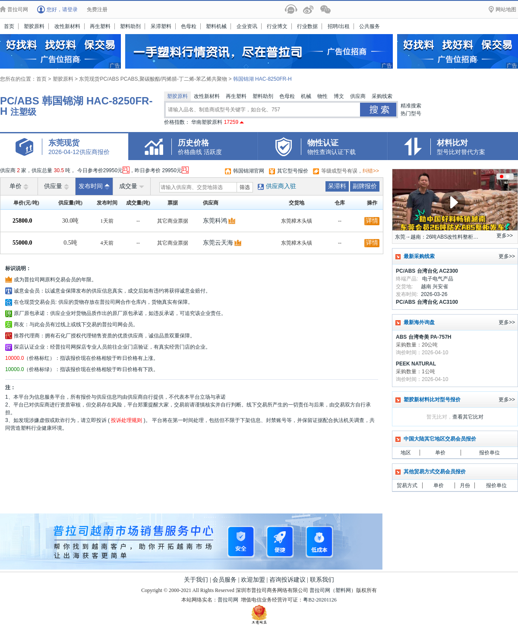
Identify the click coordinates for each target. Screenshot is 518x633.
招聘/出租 (339, 26)
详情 (372, 220)
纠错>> (371, 171)
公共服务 (369, 26)
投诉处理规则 (127, 420)
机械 (306, 96)
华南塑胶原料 (217, 122)
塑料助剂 (130, 26)
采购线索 (382, 96)
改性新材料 (67, 26)
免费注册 (97, 9)
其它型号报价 (292, 171)
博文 (339, 96)
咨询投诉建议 (287, 579)
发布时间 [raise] (94, 186)
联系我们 (322, 579)
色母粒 (188, 26)
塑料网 (343, 590)
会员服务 (224, 579)
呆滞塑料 (161, 26)
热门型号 (411, 113)
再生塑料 (100, 26)
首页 (9, 26)
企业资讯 (247, 26)
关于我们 (196, 579)
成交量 (131, 186)
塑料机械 (216, 26)
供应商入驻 (281, 186)
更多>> (504, 236)
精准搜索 (411, 106)
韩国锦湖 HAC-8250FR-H (262, 79)
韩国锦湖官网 (248, 171)
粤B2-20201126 (320, 600)
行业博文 (277, 26)
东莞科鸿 (215, 220)
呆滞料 (337, 186)
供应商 (358, 96)
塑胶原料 (34, 26)
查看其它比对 (467, 417)
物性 (322, 96)
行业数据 (307, 26)
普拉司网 (320, 590)
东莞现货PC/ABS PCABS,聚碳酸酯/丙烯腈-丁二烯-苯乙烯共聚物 (153, 79)
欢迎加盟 (253, 579)
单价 (18, 186)
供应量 (56, 186)
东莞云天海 (218, 242)
